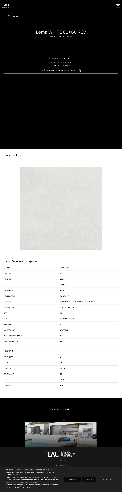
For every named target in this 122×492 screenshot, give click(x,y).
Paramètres (106, 479)
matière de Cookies (24, 487)
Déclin (89, 479)
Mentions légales (61, 465)
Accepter (72, 479)
